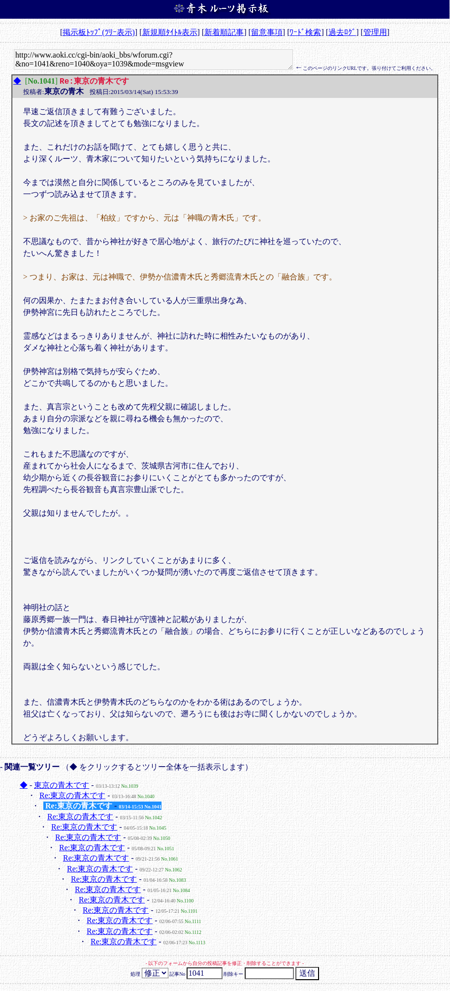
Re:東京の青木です (72, 796)
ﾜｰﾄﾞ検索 (305, 32)
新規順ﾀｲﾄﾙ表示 (169, 32)
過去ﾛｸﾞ (342, 32)
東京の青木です (61, 786)
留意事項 (267, 32)
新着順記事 (224, 32)
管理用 (375, 32)
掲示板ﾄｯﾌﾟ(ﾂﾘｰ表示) (99, 32)
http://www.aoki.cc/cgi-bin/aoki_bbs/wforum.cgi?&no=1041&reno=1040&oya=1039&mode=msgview (153, 59)
